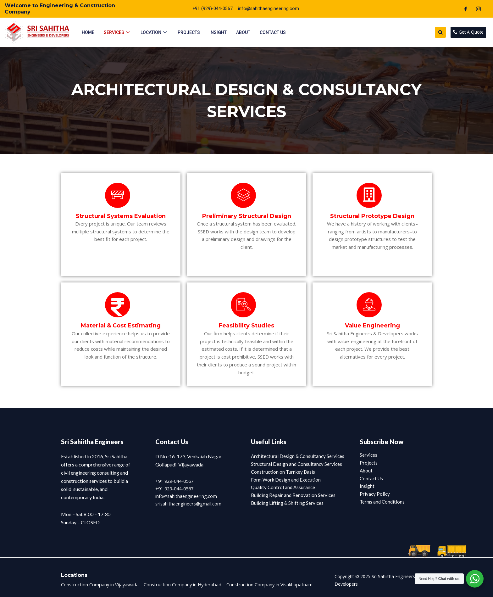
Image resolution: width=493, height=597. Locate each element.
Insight (218, 32)
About (243, 32)
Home (88, 32)
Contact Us (273, 32)
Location (154, 32)
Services (117, 32)
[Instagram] (478, 9)
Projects (189, 32)
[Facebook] (466, 9)
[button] (435, 32)
